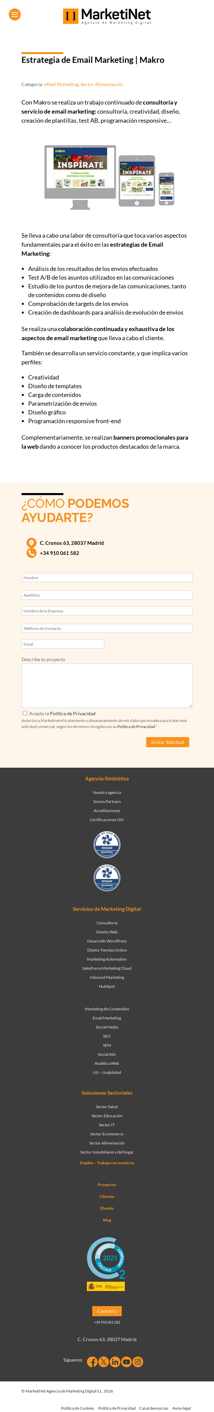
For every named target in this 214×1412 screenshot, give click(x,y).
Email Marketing (107, 1017)
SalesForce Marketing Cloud (106, 968)
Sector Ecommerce (106, 1133)
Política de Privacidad (73, 713)
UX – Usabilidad (107, 1072)
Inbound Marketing (107, 977)
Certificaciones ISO (107, 819)
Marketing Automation (107, 959)
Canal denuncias (153, 1408)
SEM (107, 1045)
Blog (107, 1219)
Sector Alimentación (102, 84)
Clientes (107, 1196)
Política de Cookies (77, 1408)
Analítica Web (107, 1063)
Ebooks (107, 1208)
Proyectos (107, 1184)
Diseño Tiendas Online (107, 950)
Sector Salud (107, 1106)
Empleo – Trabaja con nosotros (107, 1162)
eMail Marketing (61, 84)
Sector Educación (107, 1115)
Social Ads (107, 1054)
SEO (107, 1036)
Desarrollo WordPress (106, 940)
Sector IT (107, 1124)
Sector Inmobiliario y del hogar (107, 1152)
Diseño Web (107, 931)
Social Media (107, 1027)
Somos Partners (107, 801)
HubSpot (107, 986)
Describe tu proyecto (43, 659)
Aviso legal (181, 1408)
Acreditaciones (107, 810)
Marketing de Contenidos (107, 1008)
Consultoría (107, 922)
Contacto (107, 1311)
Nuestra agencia (107, 792)
